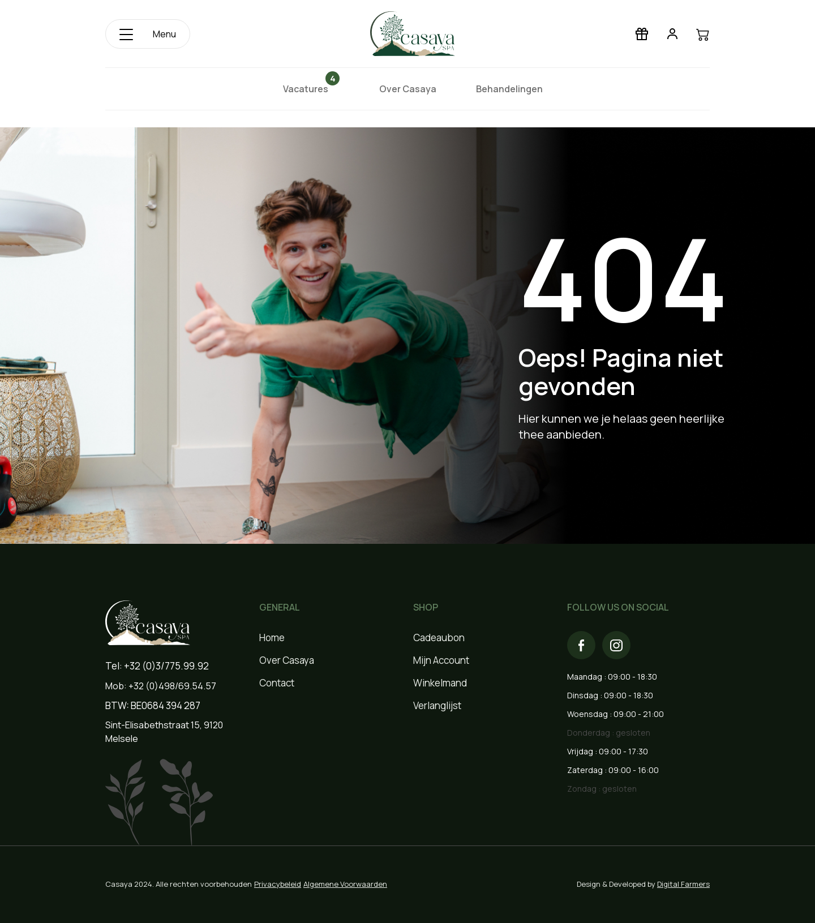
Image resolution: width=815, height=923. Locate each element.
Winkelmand (440, 682)
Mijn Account (441, 660)
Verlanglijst (437, 705)
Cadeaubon (439, 637)
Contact (276, 682)
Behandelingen (509, 89)
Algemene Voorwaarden (345, 884)
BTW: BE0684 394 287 (152, 705)
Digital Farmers (683, 884)
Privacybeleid (277, 884)
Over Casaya (407, 89)
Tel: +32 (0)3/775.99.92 (157, 665)
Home (272, 637)
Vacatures (309, 88)
